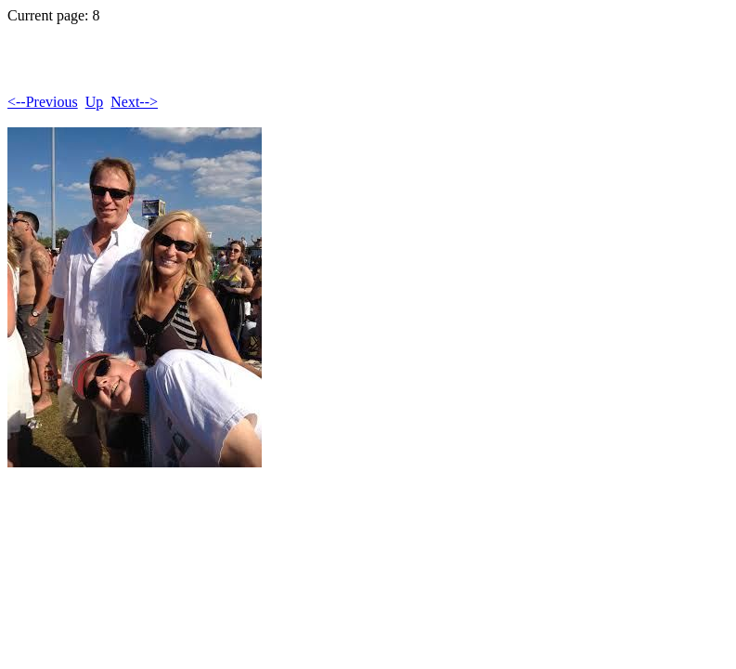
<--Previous (42, 102)
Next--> (134, 102)
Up (94, 102)
